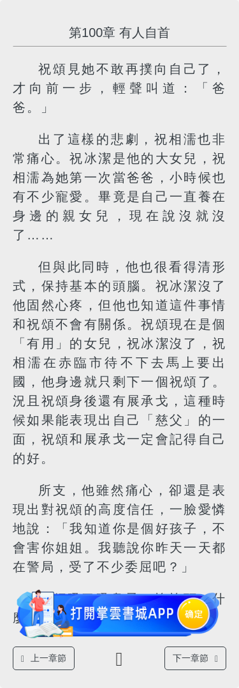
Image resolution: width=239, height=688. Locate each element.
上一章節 (43, 658)
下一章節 (195, 658)
